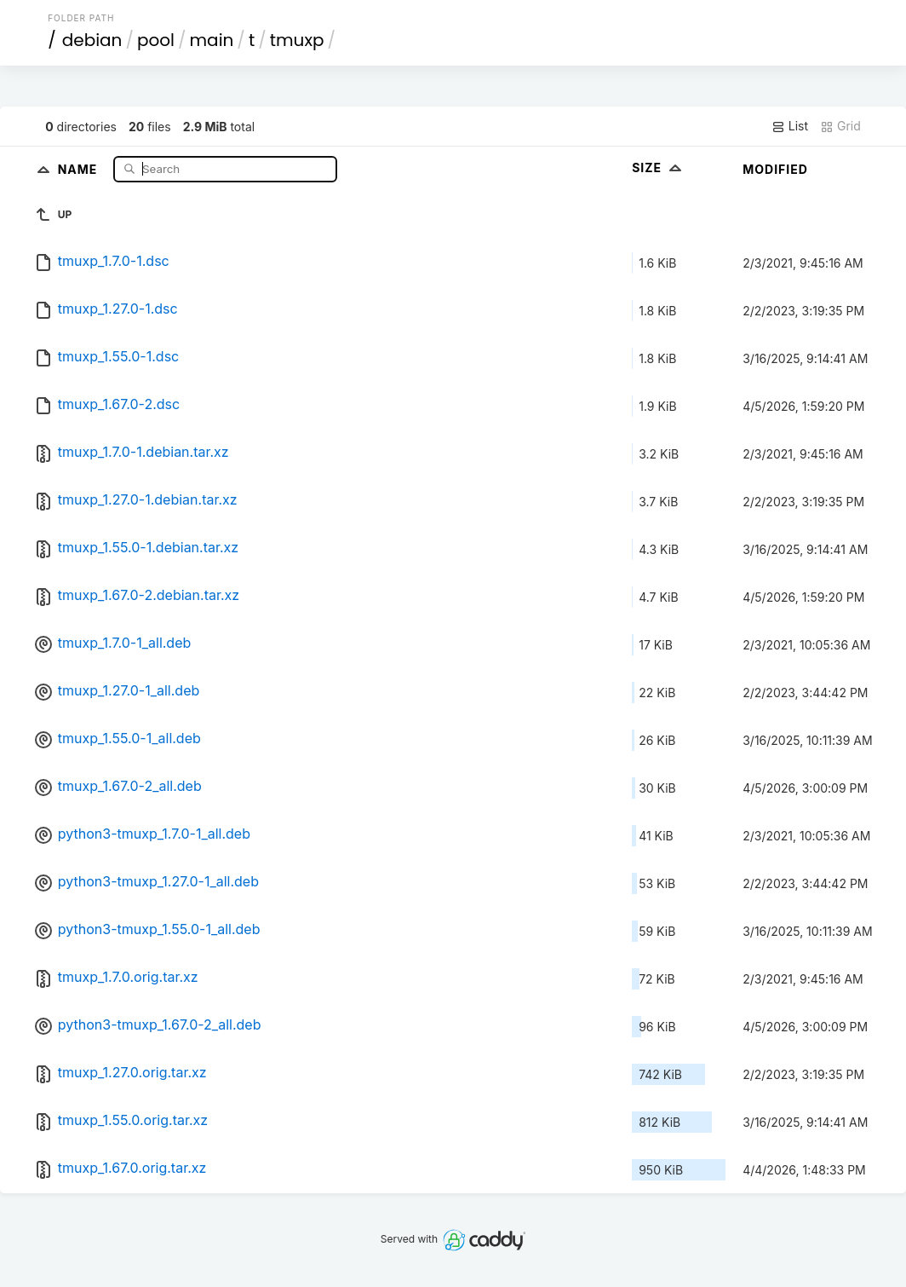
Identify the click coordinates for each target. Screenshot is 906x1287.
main (212, 40)
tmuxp (297, 40)
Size (658, 167)
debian (92, 40)
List (789, 126)
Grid (840, 126)
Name (79, 168)
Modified (775, 169)
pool (156, 40)
